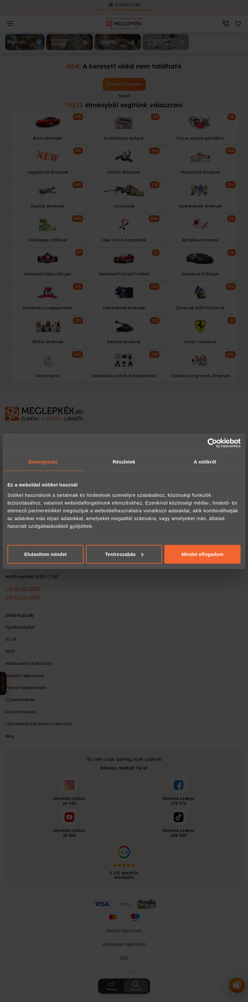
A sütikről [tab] (205, 461)
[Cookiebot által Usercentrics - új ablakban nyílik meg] (212, 443)
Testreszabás (124, 554)
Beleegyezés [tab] (43, 461)
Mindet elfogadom (202, 554)
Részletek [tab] (124, 461)
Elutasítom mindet (45, 554)
